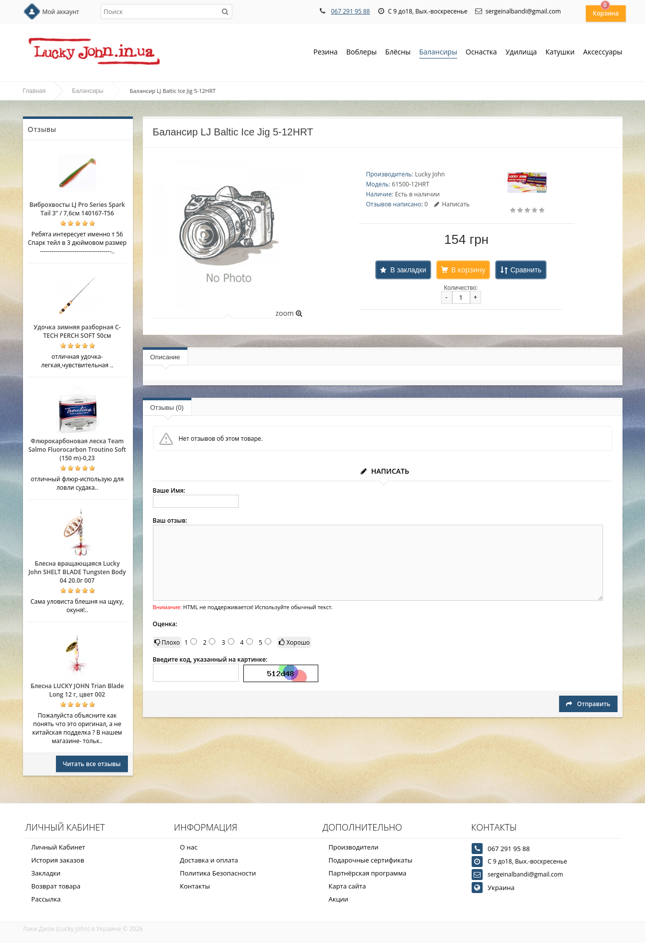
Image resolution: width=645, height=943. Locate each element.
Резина (325, 52)
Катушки (560, 52)
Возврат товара (55, 886)
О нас (188, 847)
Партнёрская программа (368, 873)
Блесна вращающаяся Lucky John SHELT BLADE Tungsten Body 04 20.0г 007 (77, 572)
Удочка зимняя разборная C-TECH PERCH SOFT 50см (76, 331)
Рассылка (46, 899)
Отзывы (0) (167, 407)
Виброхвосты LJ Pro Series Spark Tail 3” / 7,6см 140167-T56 (77, 208)
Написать (452, 204)
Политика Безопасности (218, 873)
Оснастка (481, 52)
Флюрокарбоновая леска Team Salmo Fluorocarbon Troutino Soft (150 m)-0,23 (77, 449)
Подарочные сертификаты (371, 860)
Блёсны (398, 52)
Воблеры (361, 52)
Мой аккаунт (60, 11)
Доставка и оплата (209, 860)
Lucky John (430, 174)
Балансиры (438, 52)
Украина (501, 887)
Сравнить (525, 270)
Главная (34, 90)
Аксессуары (602, 51)
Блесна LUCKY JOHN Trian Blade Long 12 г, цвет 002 (77, 690)
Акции (339, 899)
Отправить (588, 704)
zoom (288, 313)
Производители (354, 847)
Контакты (195, 886)
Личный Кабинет (58, 847)
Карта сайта (347, 886)
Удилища (521, 52)
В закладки (408, 270)
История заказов (57, 860)
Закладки (46, 873)
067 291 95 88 (350, 11)
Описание (165, 357)
